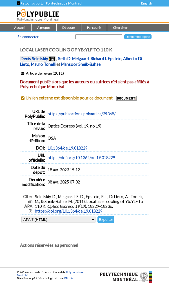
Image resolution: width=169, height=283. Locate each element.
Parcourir (94, 27)
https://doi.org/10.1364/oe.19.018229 (81, 157)
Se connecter (28, 36)
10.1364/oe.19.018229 (68, 148)
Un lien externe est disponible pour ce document (69, 98)
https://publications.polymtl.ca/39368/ (81, 113)
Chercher (120, 27)
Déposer (68, 27)
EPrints (69, 278)
